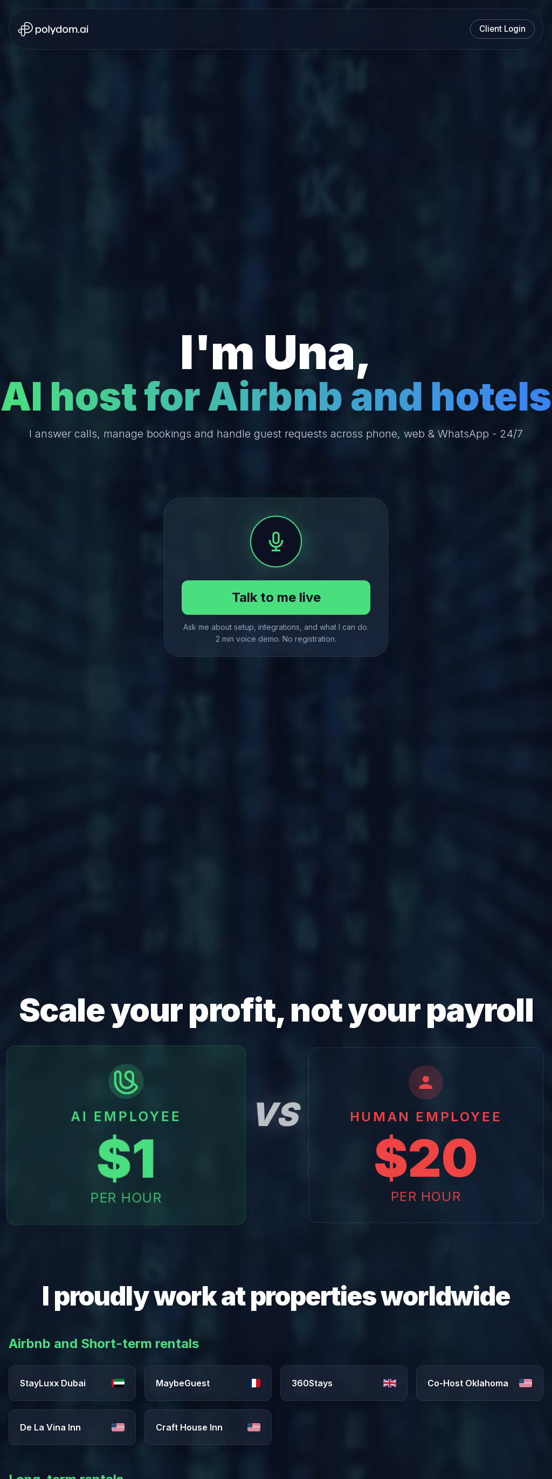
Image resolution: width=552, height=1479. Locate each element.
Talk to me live (276, 597)
